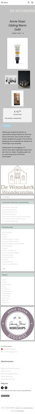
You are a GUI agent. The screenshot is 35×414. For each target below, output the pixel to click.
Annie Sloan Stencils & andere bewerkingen (16, 217)
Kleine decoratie (7, 255)
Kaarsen (5, 248)
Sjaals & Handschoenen (10, 264)
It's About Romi (7, 291)
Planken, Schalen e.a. (9, 250)
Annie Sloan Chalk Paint (10, 207)
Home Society (6, 284)
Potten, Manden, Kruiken (10, 239)
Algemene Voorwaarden (10, 368)
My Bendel (5, 298)
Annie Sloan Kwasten (9, 214)
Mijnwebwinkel (20, 410)
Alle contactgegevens (9, 351)
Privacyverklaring (7, 379)
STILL (4, 287)
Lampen (5, 237)
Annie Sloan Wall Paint (9, 210)
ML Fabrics (5, 289)
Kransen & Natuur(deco (10, 253)
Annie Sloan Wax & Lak (9, 212)
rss (21, 408)
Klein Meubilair (7, 232)
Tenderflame (6, 294)
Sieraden (5, 260)
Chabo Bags (6, 296)
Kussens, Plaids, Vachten (10, 241)
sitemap (18, 408)
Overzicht (7, 126)
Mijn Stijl (5, 300)
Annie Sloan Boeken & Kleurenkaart (14, 219)
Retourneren (6, 371)
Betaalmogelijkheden (9, 373)
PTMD (4, 282)
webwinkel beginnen (28, 408)
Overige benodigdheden (10, 221)
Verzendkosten (7, 376)
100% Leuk (5, 303)
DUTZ (4, 280)
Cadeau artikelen (7, 257)
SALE (3, 269)
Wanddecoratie (7, 246)
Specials (4, 235)
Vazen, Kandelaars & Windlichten (13, 244)
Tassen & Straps (7, 262)
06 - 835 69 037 (9, 349)
